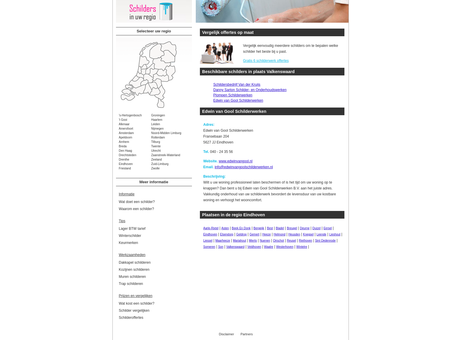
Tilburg (155, 141)
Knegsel (308, 234)
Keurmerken (128, 243)
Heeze (266, 234)
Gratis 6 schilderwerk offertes (266, 61)
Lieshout (334, 234)
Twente (156, 146)
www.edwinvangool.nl (236, 161)
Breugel (292, 228)
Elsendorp (226, 234)
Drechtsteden (127, 155)
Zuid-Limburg (160, 164)
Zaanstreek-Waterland (165, 155)
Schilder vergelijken (134, 310)
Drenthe (124, 159)
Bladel (280, 228)
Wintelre (301, 246)
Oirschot (278, 240)
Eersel (328, 228)
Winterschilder (130, 236)
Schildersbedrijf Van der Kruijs (237, 84)
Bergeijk (258, 228)
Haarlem (156, 119)
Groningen (158, 115)
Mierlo (253, 240)
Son (220, 246)
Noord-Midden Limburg (166, 133)
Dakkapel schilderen (135, 262)
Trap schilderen (131, 284)
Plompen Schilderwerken (233, 95)
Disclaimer (226, 334)
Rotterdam (158, 137)
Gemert (254, 234)
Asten (225, 228)
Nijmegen (157, 128)
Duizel (316, 228)
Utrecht (156, 150)
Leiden (155, 124)
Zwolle (155, 168)
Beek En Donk (241, 228)
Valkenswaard (235, 246)
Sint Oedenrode (325, 240)
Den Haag (125, 150)
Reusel (291, 240)
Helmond (280, 234)
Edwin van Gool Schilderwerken (238, 100)
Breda (123, 146)
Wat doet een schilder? (137, 202)
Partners (247, 334)
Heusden (294, 234)
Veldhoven (254, 246)
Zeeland (156, 159)
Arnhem (124, 141)
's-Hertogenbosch (130, 115)
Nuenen (265, 240)
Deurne (305, 228)
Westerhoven (284, 246)
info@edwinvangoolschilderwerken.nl (244, 167)
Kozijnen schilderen (134, 270)
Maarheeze (222, 240)
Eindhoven (126, 164)
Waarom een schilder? (136, 209)
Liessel (208, 240)
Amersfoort (126, 128)
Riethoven (305, 240)
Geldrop (241, 234)
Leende (321, 234)
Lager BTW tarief (132, 229)
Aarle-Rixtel (211, 228)
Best (270, 228)
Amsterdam (126, 133)
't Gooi (123, 119)
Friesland (125, 168)
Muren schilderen (132, 277)
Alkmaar (124, 124)
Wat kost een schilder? (137, 303)
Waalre (268, 246)
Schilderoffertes (131, 318)
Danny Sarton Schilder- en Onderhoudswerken (250, 90)
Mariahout (239, 240)
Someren (209, 246)
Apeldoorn (125, 137)
